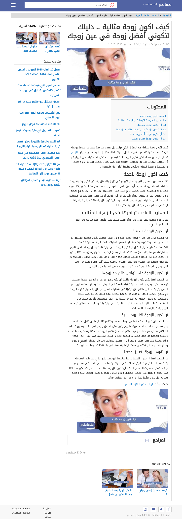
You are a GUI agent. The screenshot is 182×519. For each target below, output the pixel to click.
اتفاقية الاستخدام (21, 513)
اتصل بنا (47, 509)
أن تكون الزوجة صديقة (151, 125)
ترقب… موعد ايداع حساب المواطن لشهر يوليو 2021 (40, 182)
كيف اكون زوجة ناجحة (153, 116)
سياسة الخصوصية (21, 509)
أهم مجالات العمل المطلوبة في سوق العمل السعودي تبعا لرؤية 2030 (38, 155)
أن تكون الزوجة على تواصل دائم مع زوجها (141, 129)
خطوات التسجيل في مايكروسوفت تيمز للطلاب (38, 133)
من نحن (47, 513)
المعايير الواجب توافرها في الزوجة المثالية (142, 120)
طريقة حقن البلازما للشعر (140, 384)
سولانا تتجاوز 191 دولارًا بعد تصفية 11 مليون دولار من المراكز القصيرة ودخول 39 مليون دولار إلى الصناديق (38, 169)
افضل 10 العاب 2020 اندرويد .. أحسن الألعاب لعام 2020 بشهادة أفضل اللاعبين (39, 74)
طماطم (165, 5)
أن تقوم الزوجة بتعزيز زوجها (148, 138)
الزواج (74, 152)
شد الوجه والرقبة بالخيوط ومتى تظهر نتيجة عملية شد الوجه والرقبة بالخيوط (38, 144)
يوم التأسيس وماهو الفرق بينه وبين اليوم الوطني (39, 115)
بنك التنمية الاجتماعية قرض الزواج (41, 124)
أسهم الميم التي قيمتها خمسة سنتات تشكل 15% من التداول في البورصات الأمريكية (37, 90)
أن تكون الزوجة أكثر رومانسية (148, 134)
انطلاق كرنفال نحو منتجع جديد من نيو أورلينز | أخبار (38, 104)
